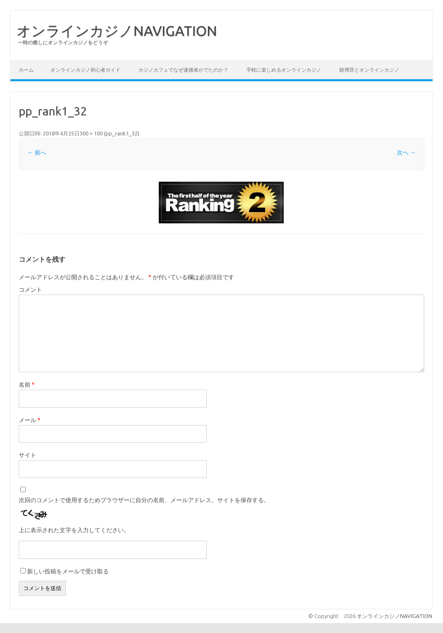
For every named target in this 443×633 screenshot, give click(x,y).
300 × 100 (91, 133)
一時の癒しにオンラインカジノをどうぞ (63, 42)
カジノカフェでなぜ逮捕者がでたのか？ (183, 70)
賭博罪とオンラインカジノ (369, 70)
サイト (27, 455)
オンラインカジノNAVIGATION (117, 30)
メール (29, 420)
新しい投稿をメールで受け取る (68, 571)
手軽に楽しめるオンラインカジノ (283, 70)
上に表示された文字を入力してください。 (74, 530)
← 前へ (37, 152)
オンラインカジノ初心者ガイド (85, 70)
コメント (30, 289)
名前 (27, 384)
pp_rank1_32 (121, 133)
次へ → (406, 152)
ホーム (26, 70)
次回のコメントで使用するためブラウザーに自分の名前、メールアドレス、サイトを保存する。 (144, 500)
